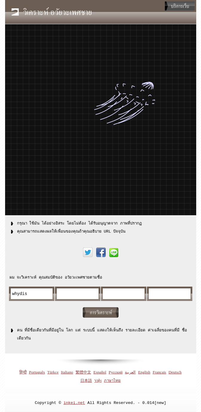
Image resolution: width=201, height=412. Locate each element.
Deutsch (175, 371)
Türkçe (53, 371)
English (144, 371)
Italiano (67, 371)
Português (37, 371)
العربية (130, 371)
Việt (98, 379)
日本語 (86, 379)
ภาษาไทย (112, 379)
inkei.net (74, 402)
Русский (116, 371)
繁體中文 (83, 371)
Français (159, 371)
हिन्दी (23, 371)
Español (99, 371)
